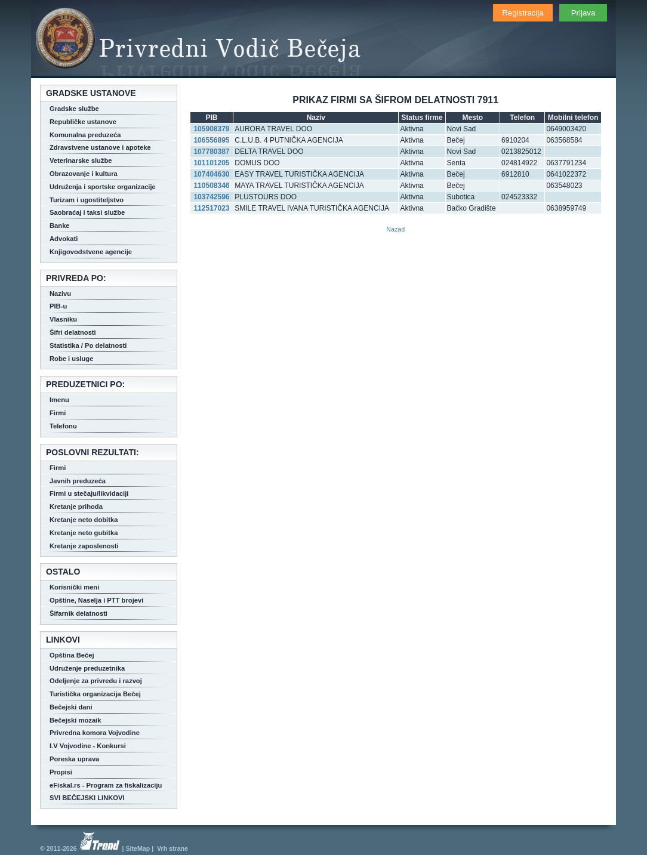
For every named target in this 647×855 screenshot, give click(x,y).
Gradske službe (74, 108)
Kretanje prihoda (76, 506)
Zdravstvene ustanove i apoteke (100, 147)
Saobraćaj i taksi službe (87, 212)
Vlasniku (63, 319)
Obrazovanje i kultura (84, 173)
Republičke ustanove (83, 121)
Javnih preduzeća (78, 480)
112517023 (211, 208)
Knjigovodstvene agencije (91, 251)
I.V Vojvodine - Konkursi (88, 745)
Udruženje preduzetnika (87, 668)
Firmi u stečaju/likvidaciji (89, 493)
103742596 (211, 197)
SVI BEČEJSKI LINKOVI (87, 797)
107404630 (211, 174)
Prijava (583, 12)
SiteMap (137, 848)
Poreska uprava (74, 759)
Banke (60, 225)
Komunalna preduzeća (85, 134)
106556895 (211, 140)
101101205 (211, 163)
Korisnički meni (74, 587)
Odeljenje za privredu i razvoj (96, 680)
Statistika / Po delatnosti (88, 345)
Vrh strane (172, 848)
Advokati (64, 238)
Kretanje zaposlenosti (84, 546)
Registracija (523, 12)
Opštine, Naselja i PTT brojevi (96, 600)
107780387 (211, 151)
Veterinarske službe (81, 160)
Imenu (59, 399)
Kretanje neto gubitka (84, 532)
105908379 (211, 129)
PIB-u (58, 306)
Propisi (61, 772)
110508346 (211, 185)
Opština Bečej (72, 655)
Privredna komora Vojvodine (95, 732)
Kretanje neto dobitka (84, 519)
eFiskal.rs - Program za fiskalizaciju (106, 785)
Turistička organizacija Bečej (95, 693)
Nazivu (60, 293)
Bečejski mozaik (75, 720)
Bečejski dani (71, 707)
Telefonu (63, 426)
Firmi (58, 412)
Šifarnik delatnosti (78, 613)
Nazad (395, 229)
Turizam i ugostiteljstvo (87, 199)
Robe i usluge (71, 358)
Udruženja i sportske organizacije (103, 186)
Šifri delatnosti (73, 332)
